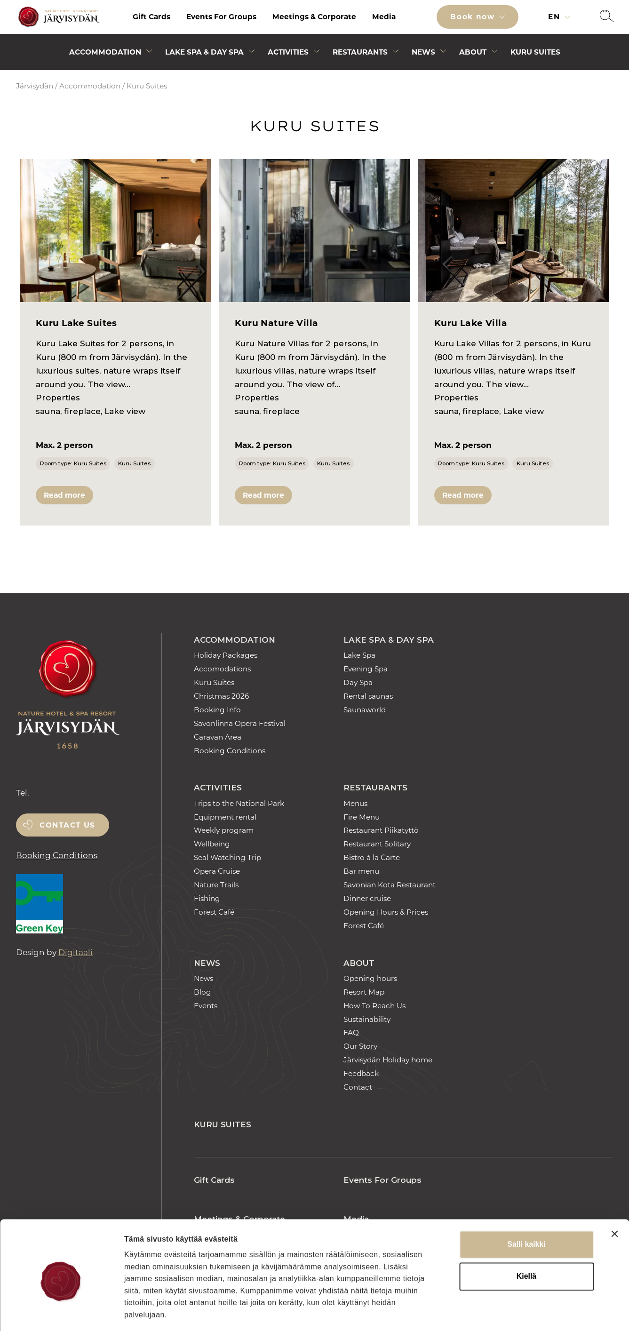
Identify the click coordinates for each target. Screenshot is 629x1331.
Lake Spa (359, 655)
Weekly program (224, 830)
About (358, 963)
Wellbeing (212, 843)
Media (384, 16)
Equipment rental (225, 817)
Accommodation (89, 85)
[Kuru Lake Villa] (513, 231)
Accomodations (222, 668)
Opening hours (370, 978)
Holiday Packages (225, 655)
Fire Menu (361, 817)
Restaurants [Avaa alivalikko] (360, 52)
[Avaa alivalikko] (149, 53)
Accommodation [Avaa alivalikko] (105, 52)
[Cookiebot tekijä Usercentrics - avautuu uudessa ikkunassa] (61, 1312)
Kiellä (526, 1234)
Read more (64, 495)
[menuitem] (151, 17)
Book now (473, 16)
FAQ (351, 1032)
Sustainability (366, 1019)
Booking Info (217, 709)
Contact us (68, 825)
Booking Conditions (56, 855)
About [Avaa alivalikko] (472, 52)
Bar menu (361, 871)
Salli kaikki (526, 1202)
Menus (355, 803)
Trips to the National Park (239, 803)
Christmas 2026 (221, 696)
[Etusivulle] (57, 17)
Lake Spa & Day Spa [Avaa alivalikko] (204, 52)
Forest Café (214, 912)
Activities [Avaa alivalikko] (288, 52)
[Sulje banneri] (614, 1191)
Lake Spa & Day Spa (388, 640)
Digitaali (75, 952)
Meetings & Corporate (314, 16)
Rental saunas (368, 696)
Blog (202, 992)
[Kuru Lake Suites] (115, 231)
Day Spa (358, 682)
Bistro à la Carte (371, 857)
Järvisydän (34, 85)
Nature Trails (216, 884)
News (207, 963)
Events (205, 1005)
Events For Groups (221, 16)
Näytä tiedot (520, 1312)
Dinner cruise (367, 898)
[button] (607, 17)
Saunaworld (364, 709)
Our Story (360, 1046)
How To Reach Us (374, 1005)
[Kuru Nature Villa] (314, 231)
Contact (357, 1087)
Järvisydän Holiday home (387, 1059)
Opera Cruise (217, 871)
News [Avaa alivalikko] (423, 52)
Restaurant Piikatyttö (381, 830)
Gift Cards (151, 16)
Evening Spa (365, 668)
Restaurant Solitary (377, 843)
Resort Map (363, 992)
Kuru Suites (535, 52)
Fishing (207, 898)
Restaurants (375, 787)
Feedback (361, 1073)
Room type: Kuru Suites (73, 463)
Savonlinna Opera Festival (240, 723)
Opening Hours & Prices (385, 912)
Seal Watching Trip (227, 857)
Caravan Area (217, 737)
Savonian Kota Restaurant (389, 884)
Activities (218, 787)
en (555, 16)
